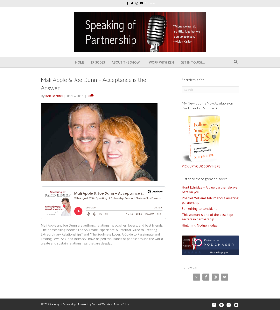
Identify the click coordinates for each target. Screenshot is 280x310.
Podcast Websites (102, 304)
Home (79, 62)
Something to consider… (199, 208)
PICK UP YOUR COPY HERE (201, 166)
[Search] (235, 61)
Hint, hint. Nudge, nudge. (200, 225)
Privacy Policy (121, 304)
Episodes (98, 62)
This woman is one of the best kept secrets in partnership (207, 217)
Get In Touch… (192, 62)
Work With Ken (161, 62)
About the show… (127, 62)
